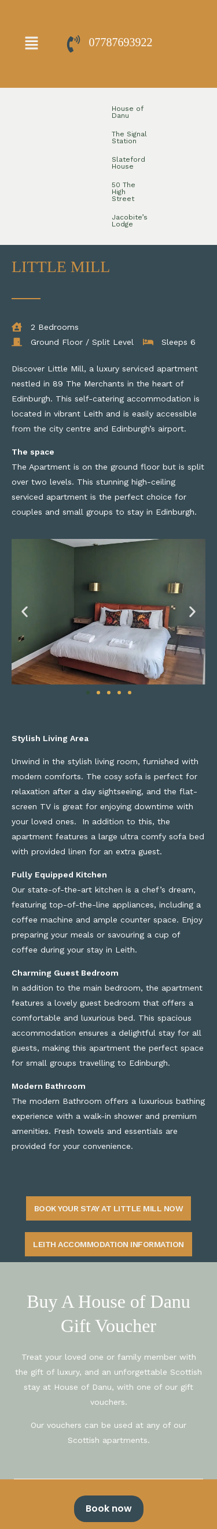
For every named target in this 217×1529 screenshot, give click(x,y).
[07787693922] (73, 44)
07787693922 (121, 42)
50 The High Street (75, 127)
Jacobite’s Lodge (144, 127)
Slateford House (171, 109)
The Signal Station (105, 109)
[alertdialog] (108, 1504)
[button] (31, 44)
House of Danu (42, 109)
